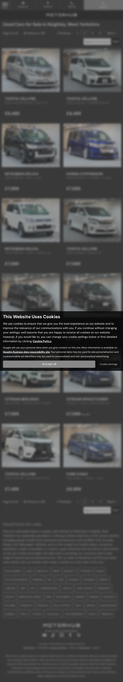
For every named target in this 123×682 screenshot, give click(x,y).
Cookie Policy (42, 341)
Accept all (49, 364)
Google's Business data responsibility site (26, 352)
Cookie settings (108, 364)
